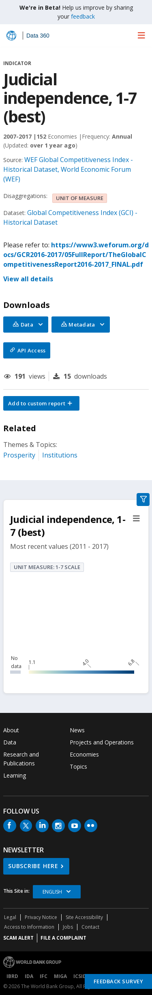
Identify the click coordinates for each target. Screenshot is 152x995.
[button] (41, 403)
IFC (43, 976)
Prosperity (19, 455)
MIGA (60, 976)
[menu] (141, 35)
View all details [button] (28, 278)
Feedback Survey (118, 981)
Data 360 (37, 35)
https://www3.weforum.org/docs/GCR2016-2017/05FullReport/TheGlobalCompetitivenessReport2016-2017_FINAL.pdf (76, 254)
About (11, 730)
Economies (84, 754)
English (52, 891)
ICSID (79, 976)
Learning (14, 775)
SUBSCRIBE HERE (33, 866)
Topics (78, 766)
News (77, 730)
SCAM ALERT (18, 937)
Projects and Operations (102, 742)
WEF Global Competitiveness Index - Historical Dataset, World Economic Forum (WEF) (68, 169)
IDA (29, 976)
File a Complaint (63, 937)
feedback (83, 16)
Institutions (59, 455)
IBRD (12, 976)
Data (9, 742)
